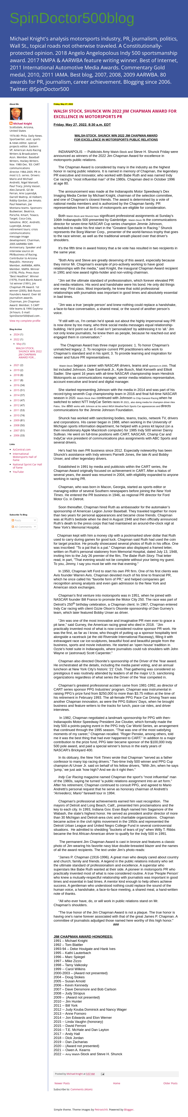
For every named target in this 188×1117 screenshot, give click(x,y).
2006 (17, 435)
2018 (17, 375)
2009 (17, 420)
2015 (17, 390)
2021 (17, 365)
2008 (17, 425)
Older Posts (170, 1083)
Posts (16, 520)
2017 (17, 380)
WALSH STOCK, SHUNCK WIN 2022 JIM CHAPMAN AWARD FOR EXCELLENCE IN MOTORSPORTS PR (115, 113)
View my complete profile (25, 320)
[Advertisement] (26, 493)
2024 (17, 334)
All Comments (22, 527)
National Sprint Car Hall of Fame (27, 466)
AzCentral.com (22, 449)
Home (116, 1083)
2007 (17, 430)
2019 (17, 370)
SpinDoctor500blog (72, 18)
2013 (17, 400)
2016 (17, 385)
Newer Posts (62, 1083)
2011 (17, 410)
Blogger (128, 1109)
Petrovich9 (101, 1109)
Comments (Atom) (81, 1089)
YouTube (18, 472)
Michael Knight (22, 123)
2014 (17, 395)
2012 (17, 405)
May (19, 343)
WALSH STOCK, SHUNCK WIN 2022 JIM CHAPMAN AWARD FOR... (29, 352)
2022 (17, 339)
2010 (17, 415)
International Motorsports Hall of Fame (25, 457)
